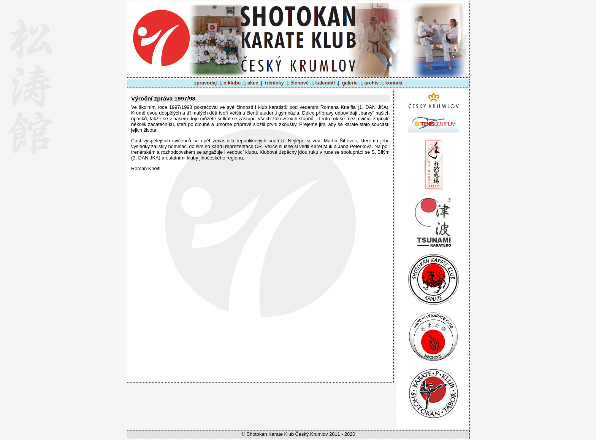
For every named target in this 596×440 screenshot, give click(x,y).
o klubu (232, 83)
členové (299, 83)
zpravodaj (205, 83)
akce (252, 83)
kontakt (394, 83)
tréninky (274, 83)
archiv (372, 83)
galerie (350, 83)
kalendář (325, 83)
